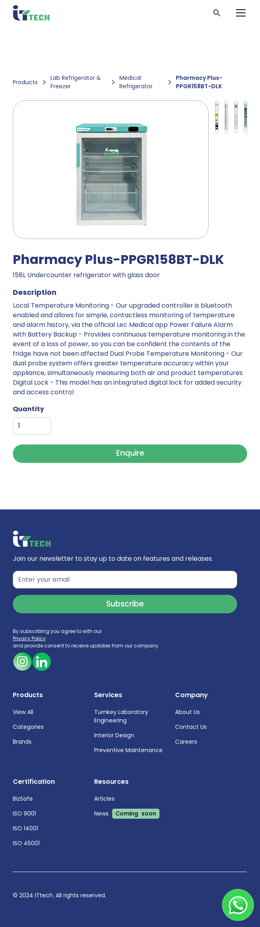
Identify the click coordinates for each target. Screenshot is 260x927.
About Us (187, 712)
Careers (186, 742)
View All (23, 712)
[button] (239, 12)
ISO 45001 (26, 843)
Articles (104, 799)
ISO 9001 (24, 813)
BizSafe (23, 799)
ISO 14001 (25, 828)
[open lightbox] (110, 169)
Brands (22, 742)
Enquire (130, 453)
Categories (28, 727)
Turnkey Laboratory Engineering (121, 716)
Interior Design (114, 735)
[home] (31, 13)
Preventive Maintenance (128, 750)
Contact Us (191, 727)
